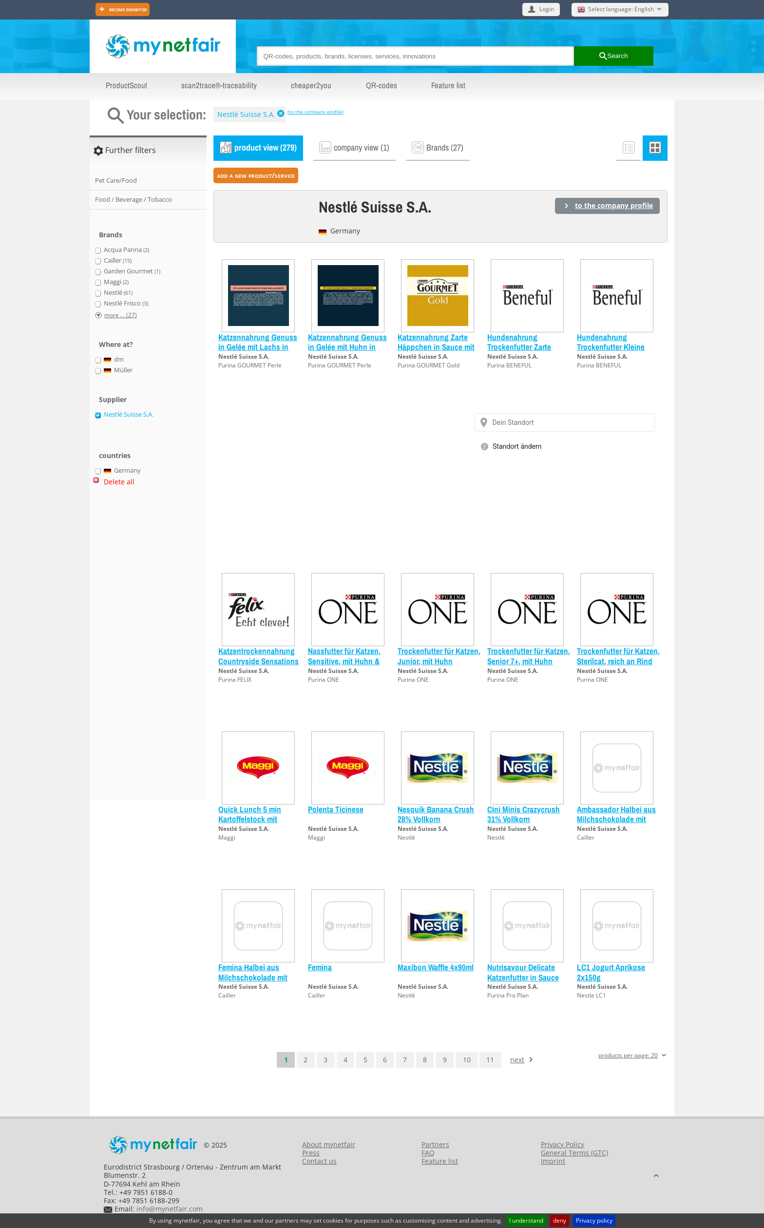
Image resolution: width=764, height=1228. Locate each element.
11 (490, 1059)
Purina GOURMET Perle (250, 365)
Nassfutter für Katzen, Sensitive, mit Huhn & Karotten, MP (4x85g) (344, 660)
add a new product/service (256, 175)
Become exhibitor (127, 9)
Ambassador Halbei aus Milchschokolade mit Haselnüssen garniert (616, 819)
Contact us (319, 1161)
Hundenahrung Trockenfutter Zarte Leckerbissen (519, 347)
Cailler (585, 837)
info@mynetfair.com (169, 1208)
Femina (320, 967)
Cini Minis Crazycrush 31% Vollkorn (523, 814)
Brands (110, 234)
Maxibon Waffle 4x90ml (436, 967)
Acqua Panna (126, 250)
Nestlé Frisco (126, 303)
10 (467, 1059)
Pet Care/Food (116, 180)
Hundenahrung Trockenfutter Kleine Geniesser (611, 347)
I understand (526, 1220)
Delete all (119, 481)
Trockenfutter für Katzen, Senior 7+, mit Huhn (528, 655)
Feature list (448, 85)
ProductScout (126, 85)
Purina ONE (323, 679)
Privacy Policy (562, 1144)
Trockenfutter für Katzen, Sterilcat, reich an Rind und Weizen (618, 660)
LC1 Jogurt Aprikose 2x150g (611, 971)
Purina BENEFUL (509, 365)
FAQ (428, 1152)
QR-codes (381, 85)
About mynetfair (328, 1144)
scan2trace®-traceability (219, 85)
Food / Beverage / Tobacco (133, 199)
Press (311, 1152)
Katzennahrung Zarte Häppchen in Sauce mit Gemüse (436, 347)
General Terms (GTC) (574, 1152)
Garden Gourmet (132, 271)
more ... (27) (120, 315)
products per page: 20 (628, 1055)
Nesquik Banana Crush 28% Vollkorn (436, 814)
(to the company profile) (315, 111)
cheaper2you (311, 85)
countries (115, 455)
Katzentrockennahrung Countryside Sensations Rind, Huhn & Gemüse (258, 660)
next (517, 1059)
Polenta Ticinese (335, 809)
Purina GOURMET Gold (428, 365)
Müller (118, 370)
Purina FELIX (234, 679)
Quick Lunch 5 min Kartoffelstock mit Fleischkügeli (249, 819)
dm (114, 360)
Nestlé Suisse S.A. (246, 114)
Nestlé (406, 837)
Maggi (226, 837)
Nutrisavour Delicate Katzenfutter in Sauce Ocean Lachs (523, 977)
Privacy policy (594, 1220)
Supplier (113, 399)
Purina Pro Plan (508, 995)
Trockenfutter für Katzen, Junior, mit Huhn (439, 655)
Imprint (553, 1161)
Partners (435, 1144)
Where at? (116, 344)
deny (559, 1220)
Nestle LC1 (591, 995)
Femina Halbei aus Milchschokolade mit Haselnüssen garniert (253, 977)
